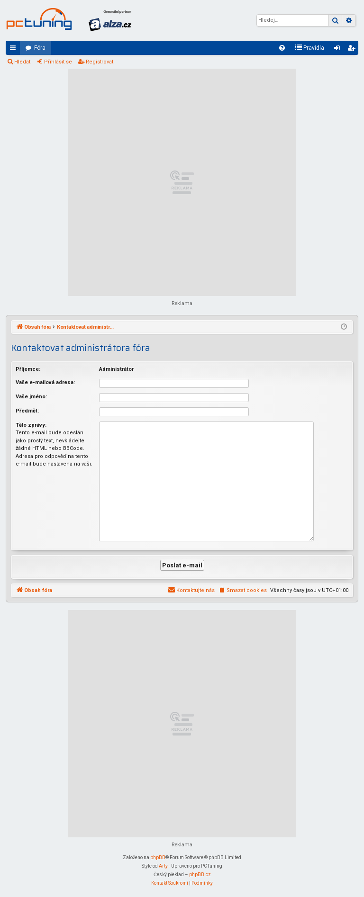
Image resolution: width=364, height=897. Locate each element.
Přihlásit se (58, 62)
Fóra (40, 48)
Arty (163, 865)
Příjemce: (28, 369)
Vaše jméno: (31, 397)
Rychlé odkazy (14, 50)
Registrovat (99, 62)
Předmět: (27, 411)
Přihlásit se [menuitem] (339, 50)
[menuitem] (282, 48)
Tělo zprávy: (31, 425)
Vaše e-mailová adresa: (45, 382)
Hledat (22, 62)
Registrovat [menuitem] (353, 50)
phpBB (157, 856)
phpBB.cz (200, 873)
